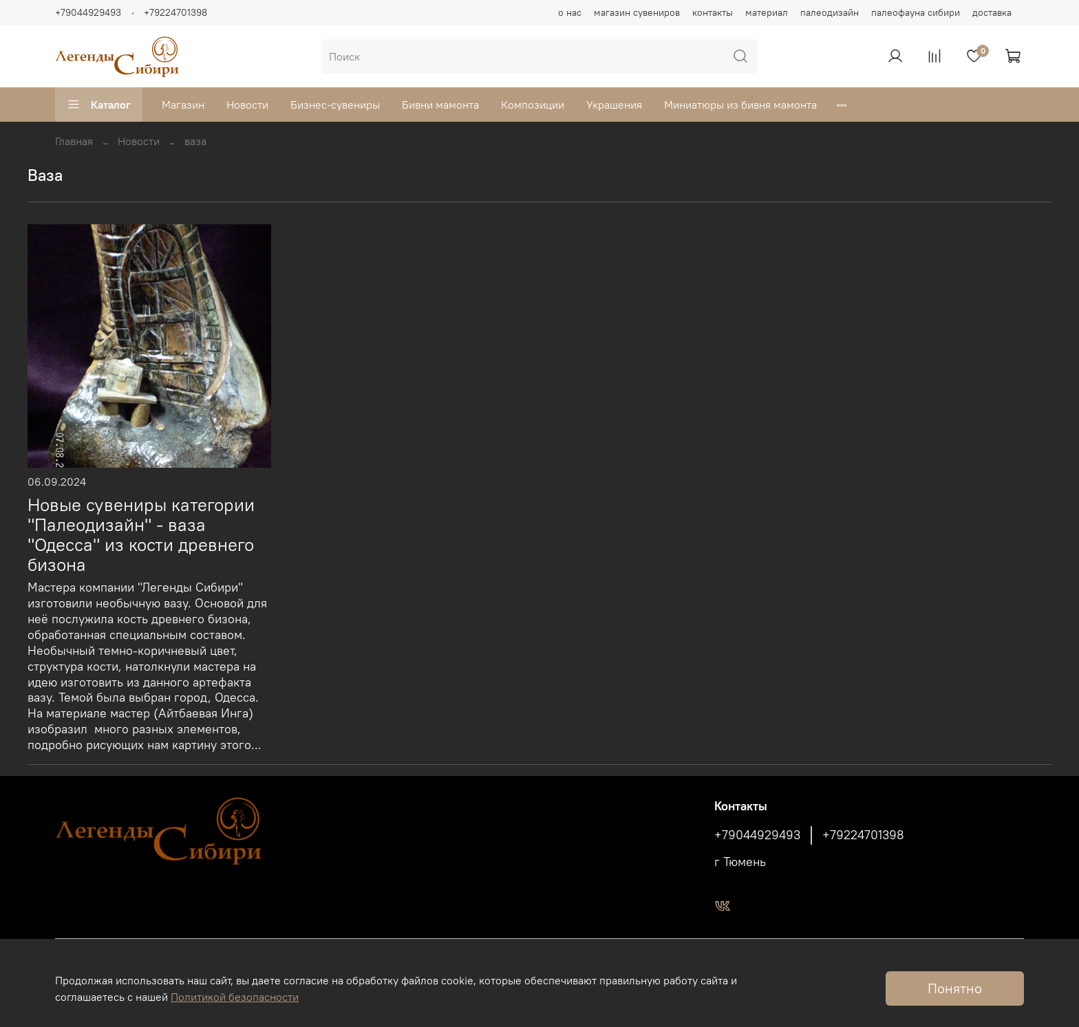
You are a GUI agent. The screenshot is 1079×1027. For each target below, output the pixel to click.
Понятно (955, 988)
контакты (712, 12)
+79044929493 (88, 12)
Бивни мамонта (440, 104)
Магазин (183, 104)
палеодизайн (829, 12)
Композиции (532, 104)
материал (766, 12)
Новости (247, 104)
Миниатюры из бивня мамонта (740, 104)
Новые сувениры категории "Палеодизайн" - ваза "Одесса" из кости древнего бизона (141, 534)
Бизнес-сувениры (335, 104)
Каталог (99, 104)
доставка (992, 12)
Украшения (614, 104)
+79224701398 (175, 12)
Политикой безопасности (235, 997)
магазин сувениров (637, 12)
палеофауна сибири (915, 12)
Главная (74, 141)
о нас (569, 12)
